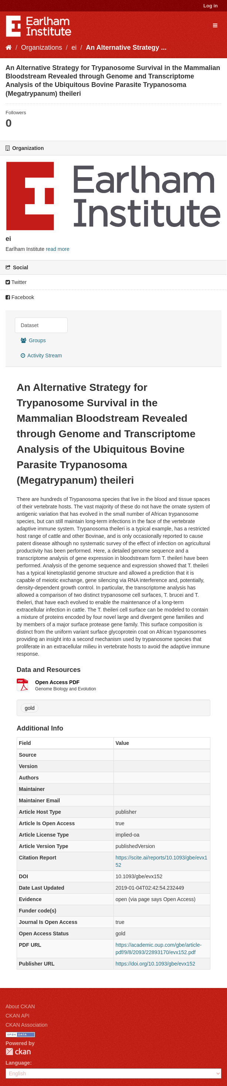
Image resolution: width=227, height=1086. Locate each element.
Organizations (41, 47)
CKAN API (18, 1016)
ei (74, 47)
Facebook (20, 297)
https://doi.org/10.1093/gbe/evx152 (156, 964)
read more (58, 249)
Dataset (29, 325)
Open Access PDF (57, 682)
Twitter (16, 282)
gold (29, 708)
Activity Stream (41, 355)
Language (18, 1063)
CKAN (18, 1051)
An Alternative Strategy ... (126, 47)
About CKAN (20, 1006)
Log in (210, 5)
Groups (33, 340)
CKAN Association (27, 1025)
